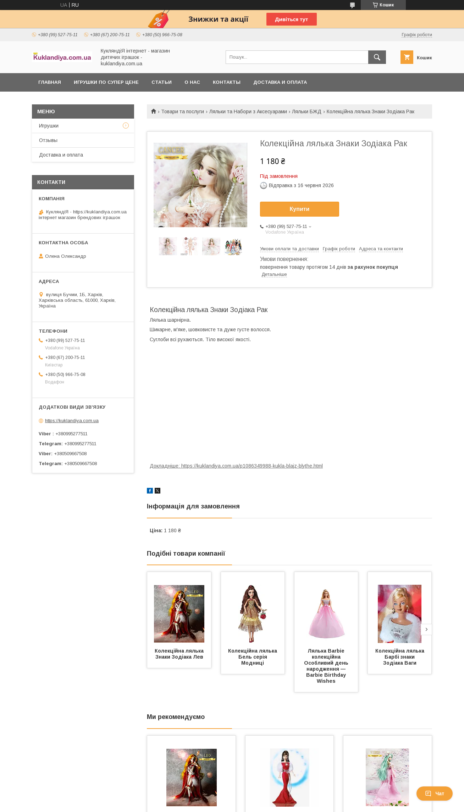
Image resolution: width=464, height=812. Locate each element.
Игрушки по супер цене (106, 82)
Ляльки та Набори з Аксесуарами (248, 111)
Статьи (161, 82)
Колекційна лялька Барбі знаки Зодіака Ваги (400, 657)
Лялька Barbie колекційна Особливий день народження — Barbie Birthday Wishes (327, 666)
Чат (434, 793)
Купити (300, 209)
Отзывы (48, 140)
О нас (192, 82)
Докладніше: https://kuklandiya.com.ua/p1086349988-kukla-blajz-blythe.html (236, 466)
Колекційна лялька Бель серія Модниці (253, 657)
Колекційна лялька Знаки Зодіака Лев (180, 654)
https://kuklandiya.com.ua (72, 420)
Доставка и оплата (280, 82)
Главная (49, 82)
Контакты (227, 82)
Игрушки (49, 126)
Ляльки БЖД (306, 111)
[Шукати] (377, 57)
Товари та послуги (182, 111)
